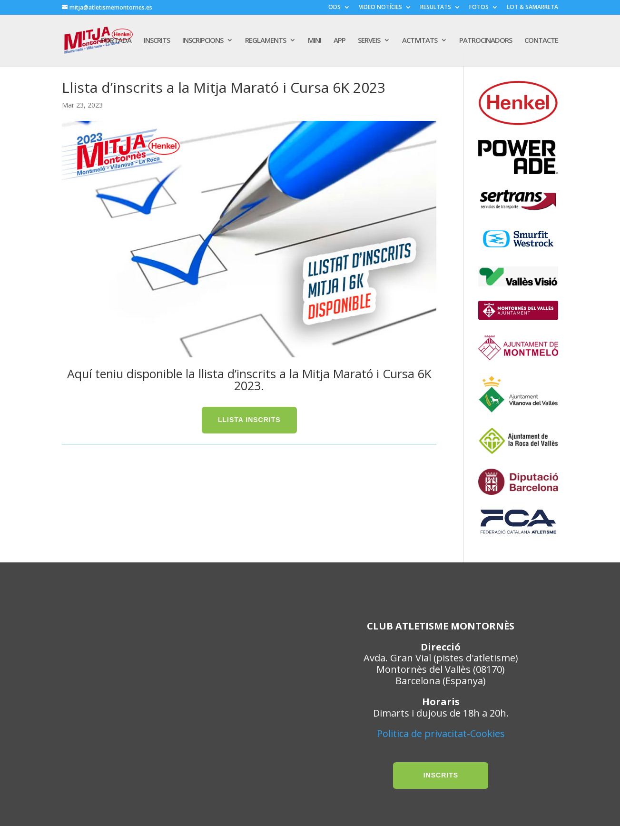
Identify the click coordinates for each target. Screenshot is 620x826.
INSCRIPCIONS (202, 41)
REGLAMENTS (265, 41)
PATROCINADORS (485, 41)
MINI (314, 41)
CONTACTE (541, 41)
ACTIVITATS (419, 41)
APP (339, 41)
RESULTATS (435, 7)
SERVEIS (369, 41)
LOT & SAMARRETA (532, 7)
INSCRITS (157, 41)
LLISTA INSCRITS (249, 419)
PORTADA (116, 41)
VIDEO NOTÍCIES (380, 7)
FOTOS (479, 7)
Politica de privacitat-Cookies (441, 733)
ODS (334, 7)
